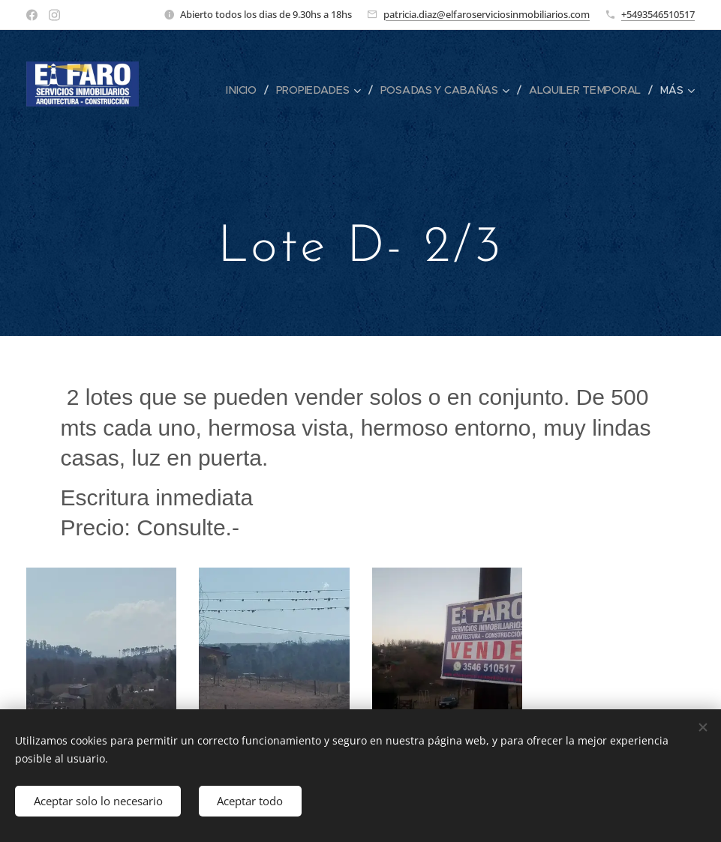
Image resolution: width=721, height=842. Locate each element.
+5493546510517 (658, 14)
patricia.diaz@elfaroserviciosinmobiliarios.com (486, 14)
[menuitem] (244, 90)
